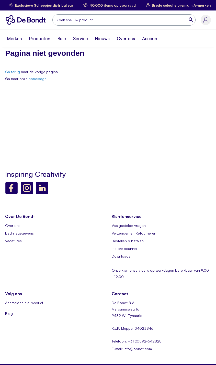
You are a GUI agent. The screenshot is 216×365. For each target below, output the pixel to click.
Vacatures (13, 241)
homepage (38, 78)
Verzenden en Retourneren (134, 233)
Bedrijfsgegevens (19, 233)
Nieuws (102, 38)
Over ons (126, 38)
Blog (9, 313)
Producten (39, 38)
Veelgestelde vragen (129, 225)
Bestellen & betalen (128, 241)
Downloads (121, 256)
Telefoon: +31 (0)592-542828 (137, 341)
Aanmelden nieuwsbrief (24, 303)
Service (80, 38)
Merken (14, 38)
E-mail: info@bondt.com (132, 349)
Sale (62, 38)
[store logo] (27, 20)
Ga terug (12, 72)
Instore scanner (125, 248)
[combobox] (124, 20)
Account (150, 38)
